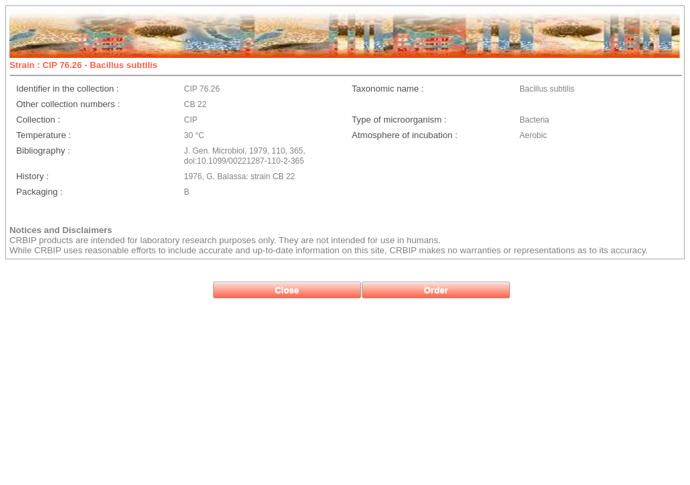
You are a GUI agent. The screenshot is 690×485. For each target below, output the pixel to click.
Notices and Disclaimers (60, 230)
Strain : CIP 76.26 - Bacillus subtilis (83, 65)
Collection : (38, 120)
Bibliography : (43, 151)
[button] (287, 290)
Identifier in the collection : (67, 89)
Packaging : (39, 192)
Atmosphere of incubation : (405, 135)
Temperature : (43, 135)
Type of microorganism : (399, 120)
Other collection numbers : (68, 104)
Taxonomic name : (388, 89)
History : (32, 176)
